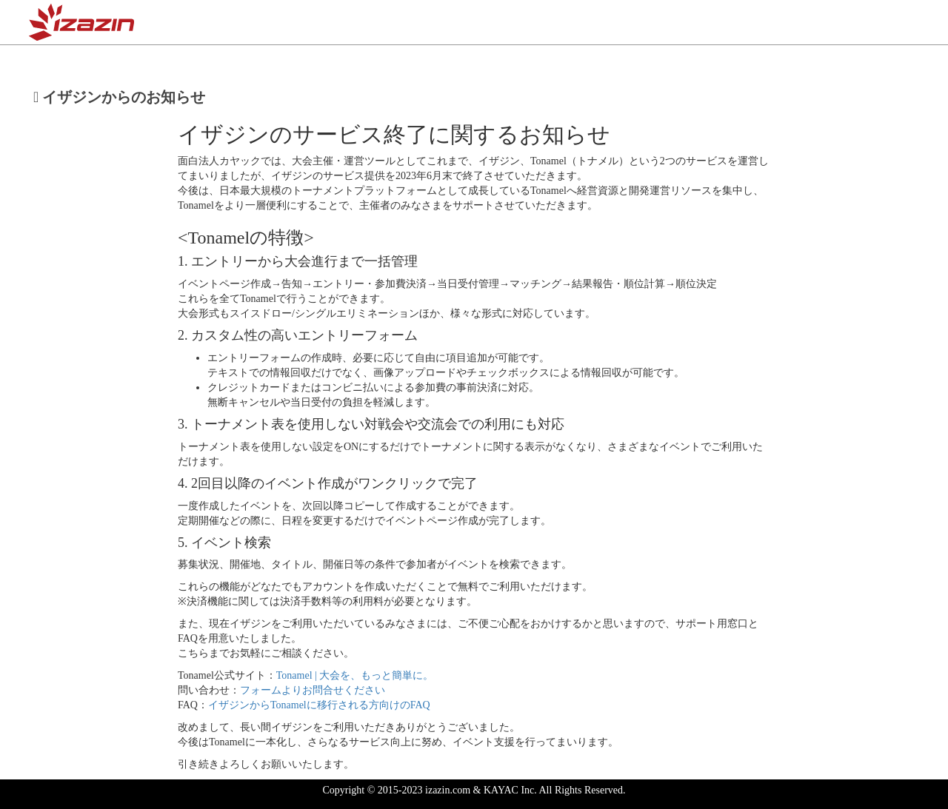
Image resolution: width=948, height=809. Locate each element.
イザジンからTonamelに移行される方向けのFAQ (319, 705)
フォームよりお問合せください (312, 690)
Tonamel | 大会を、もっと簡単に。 (355, 675)
